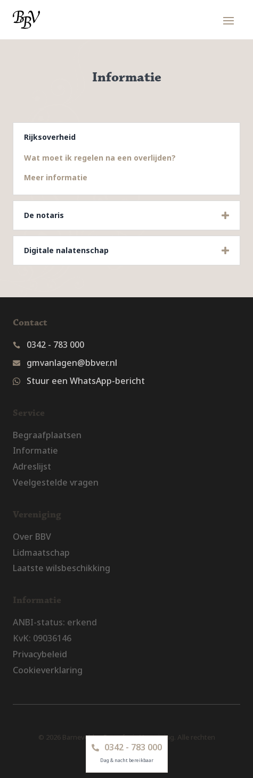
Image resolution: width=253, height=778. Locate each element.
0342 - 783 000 (55, 344)
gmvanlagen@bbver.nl (72, 363)
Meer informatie (55, 177)
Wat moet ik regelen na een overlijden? (100, 158)
